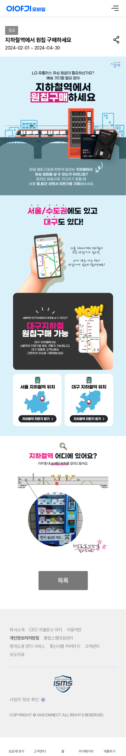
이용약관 (74, 629)
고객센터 (92, 646)
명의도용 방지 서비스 (27, 646)
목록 (63, 580)
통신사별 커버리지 (65, 646)
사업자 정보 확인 (27, 699)
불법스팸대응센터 (58, 638)
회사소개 (17, 629)
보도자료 (17, 654)
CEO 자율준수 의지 (45, 629)
